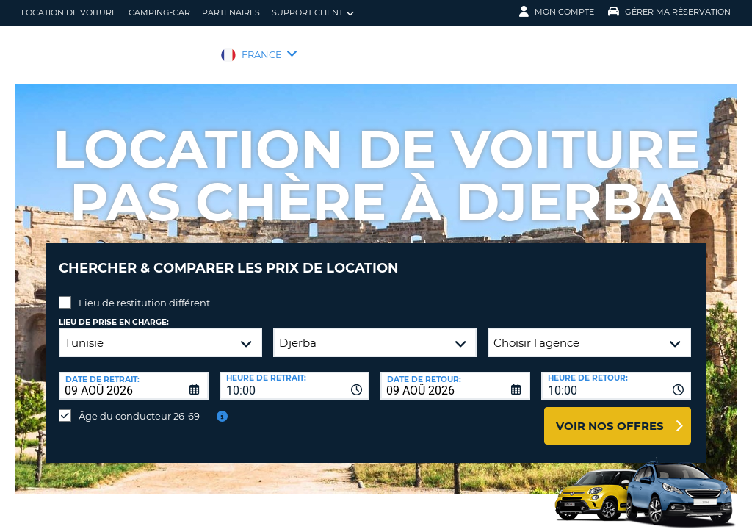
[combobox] (294, 374)
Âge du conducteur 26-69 (139, 405)
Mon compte (556, 12)
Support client (313, 12)
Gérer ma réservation (669, 12)
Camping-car (159, 12)
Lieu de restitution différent (144, 292)
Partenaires (231, 12)
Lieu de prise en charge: (114, 311)
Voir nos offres (610, 415)
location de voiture (69, 12)
